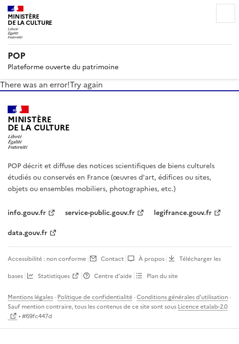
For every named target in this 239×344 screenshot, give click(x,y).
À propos (151, 259)
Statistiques (54, 276)
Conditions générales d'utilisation (182, 297)
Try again (86, 84)
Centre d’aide (113, 276)
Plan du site (162, 276)
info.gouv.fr (27, 213)
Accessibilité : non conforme (47, 259)
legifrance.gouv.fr (183, 213)
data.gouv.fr (27, 233)
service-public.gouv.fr (100, 213)
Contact (112, 259)
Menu (225, 13)
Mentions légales (30, 297)
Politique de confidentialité (94, 297)
